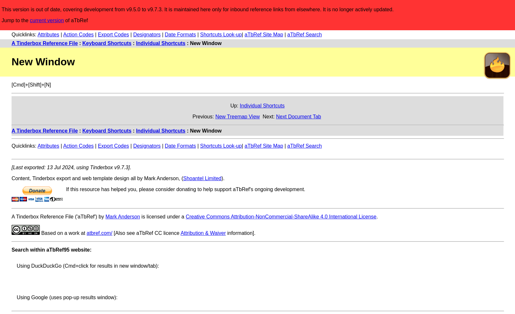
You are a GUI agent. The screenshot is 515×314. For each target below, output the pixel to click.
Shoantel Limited (202, 178)
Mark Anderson (122, 216)
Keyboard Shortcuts (107, 43)
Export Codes (113, 34)
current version (47, 20)
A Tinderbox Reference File (45, 43)
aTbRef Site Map (264, 34)
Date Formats (180, 34)
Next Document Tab (298, 116)
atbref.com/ (99, 233)
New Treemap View (237, 116)
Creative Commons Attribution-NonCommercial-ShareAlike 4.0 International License (281, 216)
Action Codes (78, 34)
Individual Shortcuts (161, 43)
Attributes (48, 34)
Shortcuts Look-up (221, 34)
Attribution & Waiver (203, 233)
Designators (147, 34)
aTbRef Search (304, 34)
